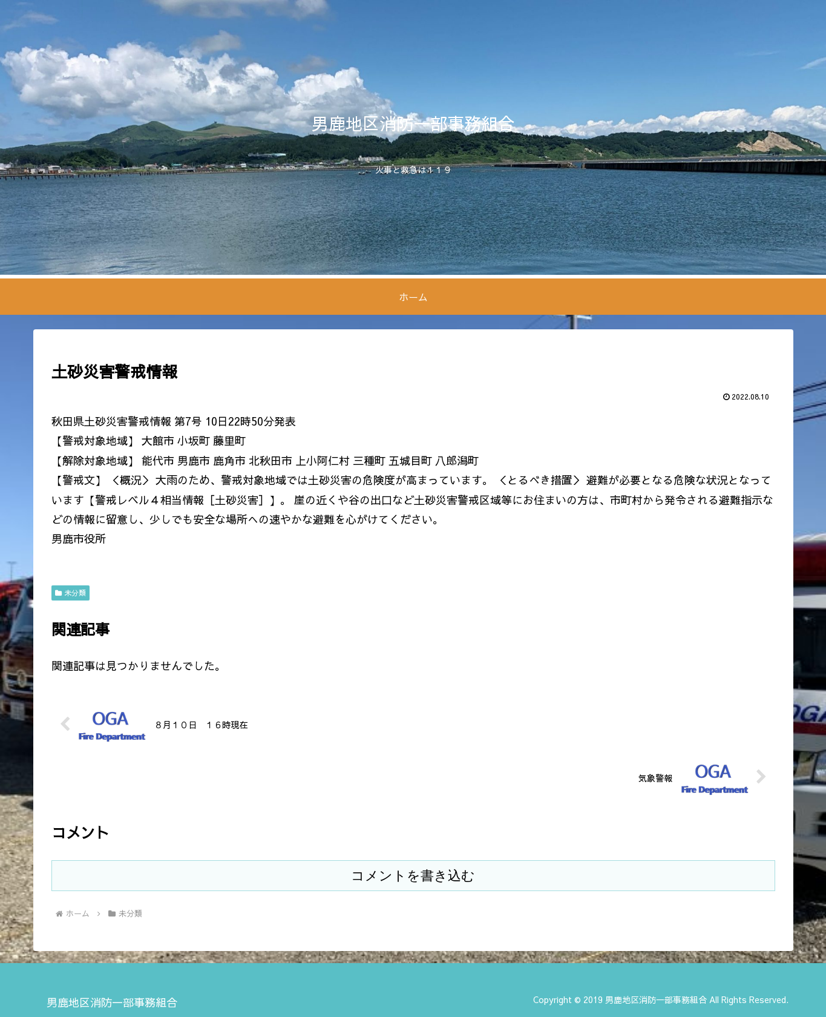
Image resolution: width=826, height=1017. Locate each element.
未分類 (71, 592)
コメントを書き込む (413, 875)
